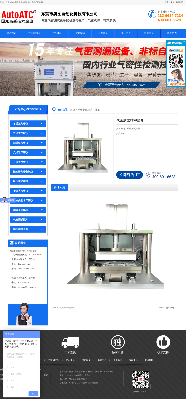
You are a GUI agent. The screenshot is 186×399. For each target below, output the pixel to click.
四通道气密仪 (28, 143)
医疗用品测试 (28, 181)
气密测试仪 (34, 33)
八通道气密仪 (28, 162)
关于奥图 (126, 33)
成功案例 (80, 33)
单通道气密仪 (28, 123)
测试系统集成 (28, 210)
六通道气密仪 (28, 152)
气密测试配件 (28, 219)
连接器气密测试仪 (28, 171)
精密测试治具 (28, 229)
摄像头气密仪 (28, 191)
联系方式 (168, 2)
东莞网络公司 (74, 383)
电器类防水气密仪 (28, 200)
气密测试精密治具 (67, 308)
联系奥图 (172, 33)
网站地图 (179, 2)
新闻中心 (103, 33)
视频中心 (149, 33)
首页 (72, 109)
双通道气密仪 (28, 133)
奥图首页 (11, 33)
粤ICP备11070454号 (104, 372)
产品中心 (57, 33)
